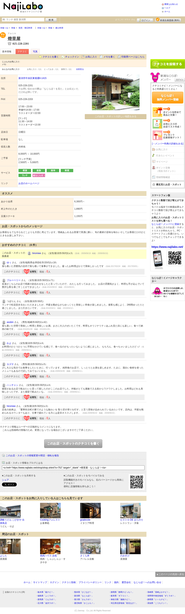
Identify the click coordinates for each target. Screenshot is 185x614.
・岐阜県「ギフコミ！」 (119, 596)
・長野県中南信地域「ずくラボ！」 (160, 596)
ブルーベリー (14, 280)
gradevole (85, 519)
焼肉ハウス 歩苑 (48, 555)
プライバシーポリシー (90, 582)
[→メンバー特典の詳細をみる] (167, 143)
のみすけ (125, 555)
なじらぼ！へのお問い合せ (147, 582)
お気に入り (91, 56)
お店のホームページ (28, 183)
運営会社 (126, 582)
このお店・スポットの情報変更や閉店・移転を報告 (32, 455)
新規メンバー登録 (168, 19)
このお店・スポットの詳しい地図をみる (115, 116)
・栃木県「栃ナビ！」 (45, 592)
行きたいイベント (165, 155)
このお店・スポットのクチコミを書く (73, 443)
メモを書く (109, 56)
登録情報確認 (163, 177)
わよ (9, 343)
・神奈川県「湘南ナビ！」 (120, 599)
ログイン (145, 19)
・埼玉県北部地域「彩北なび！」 (123, 603)
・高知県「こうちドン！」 (157, 603)
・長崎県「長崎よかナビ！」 (158, 592)
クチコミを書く (51, 56)
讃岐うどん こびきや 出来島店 (12, 521)
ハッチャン (12, 385)
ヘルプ (167, 8)
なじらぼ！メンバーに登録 (165, 224)
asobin (10, 322)
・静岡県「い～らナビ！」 (157, 599)
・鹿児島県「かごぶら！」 (83, 603)
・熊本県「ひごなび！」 (82, 592)
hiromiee (36, 253)
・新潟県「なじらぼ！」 (82, 596)
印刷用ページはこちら (133, 56)
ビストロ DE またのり (131, 519)
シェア (5, 479)
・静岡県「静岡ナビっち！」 (121, 592)
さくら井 (84, 555)
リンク (107, 582)
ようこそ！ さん (125, 19)
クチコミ (22, 51)
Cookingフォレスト (50, 519)
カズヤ (10, 364)
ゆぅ (9, 262)
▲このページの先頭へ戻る (170, 574)
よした (3, 555)
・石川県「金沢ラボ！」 (46, 603)
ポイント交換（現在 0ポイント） (166, 169)
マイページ (162, 161)
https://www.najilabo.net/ (167, 246)
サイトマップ (40, 582)
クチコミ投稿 (69, 582)
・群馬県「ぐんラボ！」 (46, 599)
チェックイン (72, 56)
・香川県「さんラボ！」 (82, 599)
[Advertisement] (167, 39)
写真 (35, 51)
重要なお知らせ (171, 4)
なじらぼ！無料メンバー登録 (167, 97)
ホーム (167, 11)
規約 (116, 582)
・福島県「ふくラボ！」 (46, 596)
